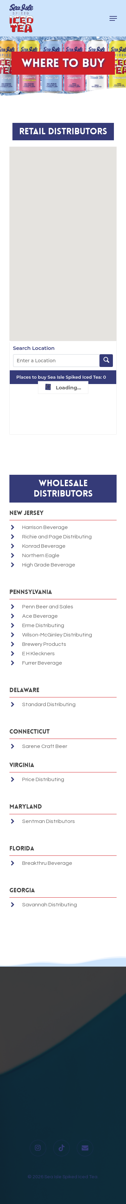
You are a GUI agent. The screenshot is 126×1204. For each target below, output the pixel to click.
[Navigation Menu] (113, 18)
